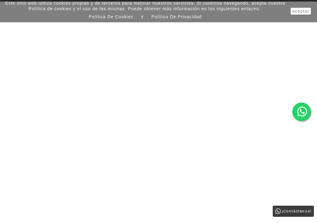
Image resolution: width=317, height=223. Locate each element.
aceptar (300, 11)
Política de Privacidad (176, 16)
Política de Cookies (111, 16)
